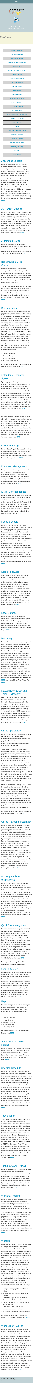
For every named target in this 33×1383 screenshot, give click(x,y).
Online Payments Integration (16, 822)
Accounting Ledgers (17, 50)
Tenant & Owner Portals (17, 142)
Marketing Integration (17, 98)
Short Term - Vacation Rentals (17, 130)
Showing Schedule (17, 134)
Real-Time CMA (17, 122)
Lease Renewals (17, 90)
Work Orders (17, 155)
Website (17, 151)
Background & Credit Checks (17, 62)
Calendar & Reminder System (17, 70)
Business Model (17, 66)
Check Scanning (17, 74)
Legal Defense (16, 94)
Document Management (17, 78)
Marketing (6, 638)
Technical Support (17, 138)
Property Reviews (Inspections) (17, 114)
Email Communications (17, 82)
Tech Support (8, 1115)
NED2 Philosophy (16, 102)
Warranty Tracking (17, 147)
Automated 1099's (17, 58)
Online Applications (17, 106)
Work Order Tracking (12, 1326)
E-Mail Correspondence (13, 492)
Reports (17, 126)
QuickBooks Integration (17, 118)
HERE (3, 200)
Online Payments (17, 110)
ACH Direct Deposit (17, 54)
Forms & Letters (17, 86)
